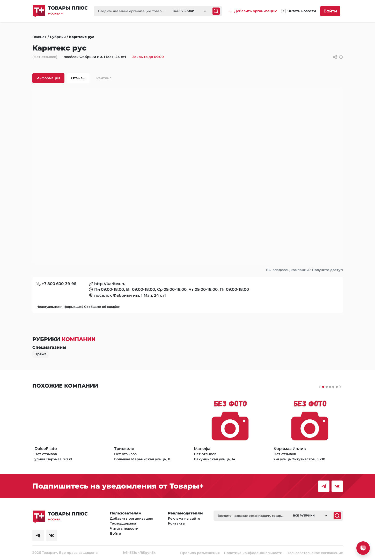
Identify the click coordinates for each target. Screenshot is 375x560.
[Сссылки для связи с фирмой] (335, 57)
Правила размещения (200, 553)
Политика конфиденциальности (253, 553)
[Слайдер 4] (337, 387)
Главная (39, 37)
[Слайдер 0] (323, 387)
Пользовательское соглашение (314, 553)
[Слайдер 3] (333, 387)
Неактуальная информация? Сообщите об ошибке (78, 307)
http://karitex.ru (110, 283)
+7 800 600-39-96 (59, 283)
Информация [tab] (48, 78)
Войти (330, 11)
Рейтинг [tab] (103, 78)
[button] (68, 14)
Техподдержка (123, 523)
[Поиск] (216, 11)
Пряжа (40, 354)
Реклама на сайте (184, 518)
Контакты (176, 523)
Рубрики (58, 37)
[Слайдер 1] (327, 387)
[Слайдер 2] (330, 387)
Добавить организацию (131, 518)
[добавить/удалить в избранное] (341, 57)
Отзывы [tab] (78, 78)
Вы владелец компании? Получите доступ (304, 270)
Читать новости (124, 528)
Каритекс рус (81, 37)
